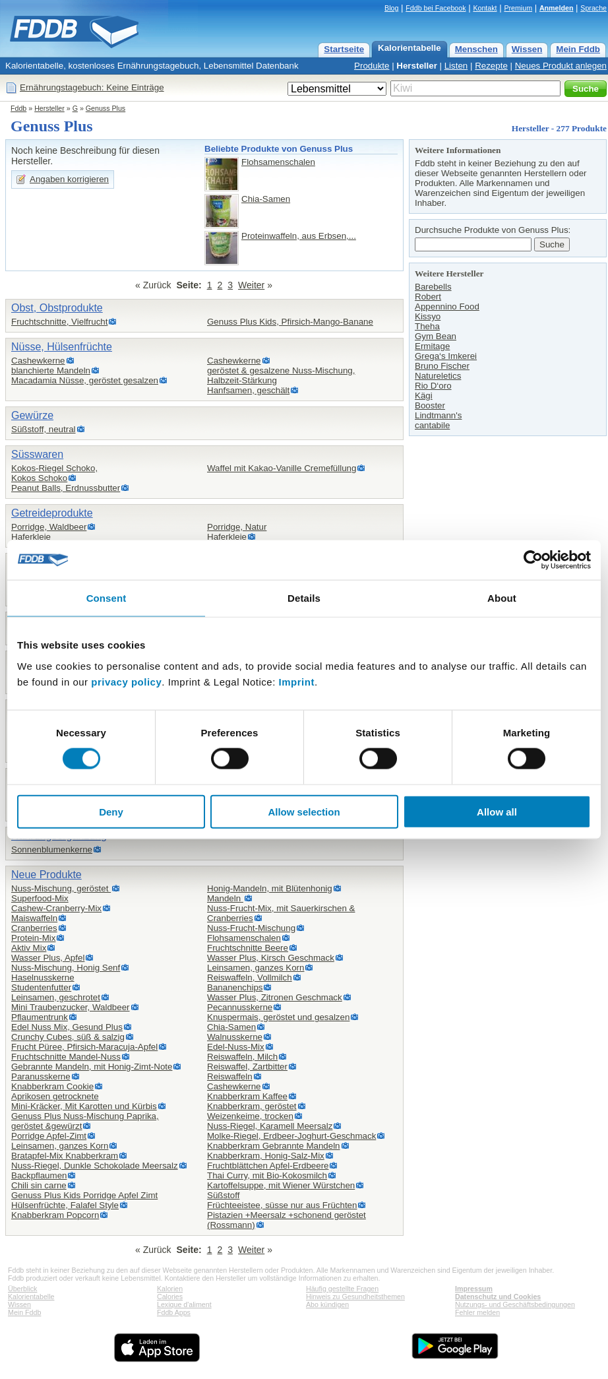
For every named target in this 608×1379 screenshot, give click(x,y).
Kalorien (170, 1289)
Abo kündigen (327, 1304)
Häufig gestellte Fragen (342, 1289)
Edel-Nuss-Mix (235, 1047)
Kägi (424, 396)
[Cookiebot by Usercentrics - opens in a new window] (533, 560)
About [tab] (501, 598)
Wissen (527, 49)
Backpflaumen (39, 1175)
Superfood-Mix (40, 898)
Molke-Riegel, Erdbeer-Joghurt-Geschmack (291, 1136)
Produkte (371, 66)
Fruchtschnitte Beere (247, 948)
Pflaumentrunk (39, 1017)
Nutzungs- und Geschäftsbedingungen (515, 1304)
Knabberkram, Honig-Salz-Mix (265, 1156)
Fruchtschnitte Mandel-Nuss (66, 1057)
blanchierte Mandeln (50, 370)
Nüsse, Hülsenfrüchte (61, 346)
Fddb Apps (174, 1312)
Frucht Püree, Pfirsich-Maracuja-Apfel (84, 1047)
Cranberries (34, 928)
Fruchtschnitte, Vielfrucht (59, 322)
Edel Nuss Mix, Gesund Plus (67, 1027)
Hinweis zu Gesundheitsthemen (355, 1296)
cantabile (432, 425)
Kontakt (485, 8)
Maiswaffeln (34, 918)
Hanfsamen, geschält (248, 390)
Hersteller (416, 66)
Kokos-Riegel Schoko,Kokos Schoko (54, 473)
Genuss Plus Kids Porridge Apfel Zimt (84, 1195)
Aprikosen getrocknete (55, 1096)
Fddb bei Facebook (436, 8)
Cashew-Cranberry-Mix (56, 908)
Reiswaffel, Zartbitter (247, 1067)
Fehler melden (477, 1312)
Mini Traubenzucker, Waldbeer (70, 1007)
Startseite (344, 49)
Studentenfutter (41, 987)
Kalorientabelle (409, 48)
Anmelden (556, 8)
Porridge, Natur (236, 527)
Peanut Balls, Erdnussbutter (65, 488)
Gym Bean (435, 336)
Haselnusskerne (43, 977)
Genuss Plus (105, 108)
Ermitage (432, 346)
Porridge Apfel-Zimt (48, 1136)
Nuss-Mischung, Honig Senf (65, 968)
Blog (391, 8)
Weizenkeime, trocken (250, 1116)
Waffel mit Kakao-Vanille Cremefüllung (281, 468)
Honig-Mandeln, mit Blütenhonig (269, 888)
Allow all (497, 811)
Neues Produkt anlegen (561, 66)
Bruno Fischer (442, 366)
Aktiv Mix (28, 948)
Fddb (18, 108)
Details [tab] (304, 598)
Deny (111, 811)
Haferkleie (31, 537)
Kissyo (428, 316)
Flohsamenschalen (278, 162)
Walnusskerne (234, 1037)
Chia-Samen (265, 199)
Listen (456, 66)
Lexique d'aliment (184, 1304)
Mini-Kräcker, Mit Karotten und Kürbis (84, 1106)
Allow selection (304, 811)
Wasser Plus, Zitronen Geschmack (274, 997)
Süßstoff (223, 1195)
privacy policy (126, 681)
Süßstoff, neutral (43, 429)
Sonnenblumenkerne (51, 849)
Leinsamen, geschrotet (55, 997)
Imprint (297, 681)
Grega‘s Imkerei (446, 356)
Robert (428, 297)
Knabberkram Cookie (52, 1086)
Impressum (474, 1289)
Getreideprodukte (52, 513)
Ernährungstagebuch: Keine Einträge (92, 87)
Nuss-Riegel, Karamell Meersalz (269, 1126)
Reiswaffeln (230, 1076)
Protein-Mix (33, 938)
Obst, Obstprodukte (57, 307)
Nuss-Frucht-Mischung (251, 928)
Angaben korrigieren (69, 179)
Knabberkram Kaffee (247, 1096)
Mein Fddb (578, 49)
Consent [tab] (106, 598)
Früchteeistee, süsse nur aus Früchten (282, 1205)
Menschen (476, 49)
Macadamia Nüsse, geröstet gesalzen (84, 380)
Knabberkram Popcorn (55, 1215)
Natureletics (438, 376)
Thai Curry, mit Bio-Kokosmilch (267, 1175)
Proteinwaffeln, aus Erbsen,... (298, 236)
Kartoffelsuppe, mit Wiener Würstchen (281, 1185)
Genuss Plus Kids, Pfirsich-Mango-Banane (290, 322)
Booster (430, 405)
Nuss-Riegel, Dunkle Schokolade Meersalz (94, 1166)
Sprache (593, 8)
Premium (518, 8)
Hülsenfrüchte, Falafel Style (65, 1205)
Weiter (251, 285)
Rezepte (491, 66)
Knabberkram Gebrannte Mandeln (273, 1146)
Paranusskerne (41, 1076)
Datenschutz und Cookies (498, 1296)
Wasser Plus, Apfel (47, 958)
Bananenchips (234, 987)
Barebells (433, 287)
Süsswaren (37, 454)
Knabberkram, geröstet (252, 1106)
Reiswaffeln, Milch (242, 1057)
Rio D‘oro (433, 386)
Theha (427, 326)
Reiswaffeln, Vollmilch (249, 977)
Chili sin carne (39, 1185)
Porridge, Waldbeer (48, 527)
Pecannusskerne (239, 1007)
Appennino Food (447, 306)
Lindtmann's (438, 415)
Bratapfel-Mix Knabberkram (64, 1156)
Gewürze (32, 415)
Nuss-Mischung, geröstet (61, 888)
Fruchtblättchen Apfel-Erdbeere (267, 1166)
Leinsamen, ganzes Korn (59, 1146)
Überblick (22, 1289)
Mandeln (225, 898)
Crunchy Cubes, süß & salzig (68, 1037)
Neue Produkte (46, 874)
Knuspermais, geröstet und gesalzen (278, 1017)
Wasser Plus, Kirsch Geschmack (270, 958)
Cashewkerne (38, 361)
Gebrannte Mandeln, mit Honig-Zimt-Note (91, 1067)
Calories (170, 1296)
